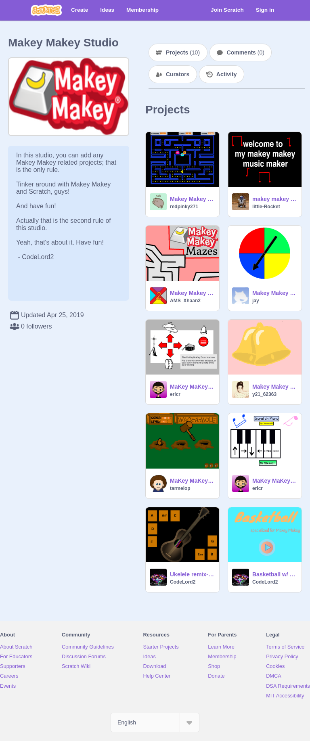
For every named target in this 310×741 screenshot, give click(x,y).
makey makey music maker (274, 199)
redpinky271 (184, 206)
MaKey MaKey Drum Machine (192, 386)
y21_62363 (264, 394)
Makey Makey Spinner (274, 293)
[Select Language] (155, 722)
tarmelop (180, 488)
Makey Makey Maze (192, 293)
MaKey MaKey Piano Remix (274, 480)
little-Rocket (266, 206)
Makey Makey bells (274, 386)
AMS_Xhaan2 (185, 301)
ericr (175, 394)
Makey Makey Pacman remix (192, 199)
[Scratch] (46, 10)
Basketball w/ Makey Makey (274, 574)
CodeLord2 (182, 582)
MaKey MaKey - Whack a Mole (192, 480)
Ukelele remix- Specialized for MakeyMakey (192, 574)
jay (255, 301)
